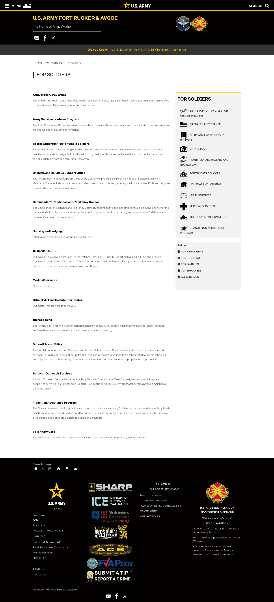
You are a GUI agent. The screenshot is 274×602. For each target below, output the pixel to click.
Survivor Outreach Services (52, 373)
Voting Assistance (150, 516)
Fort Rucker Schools (200, 173)
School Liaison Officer (48, 344)
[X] (42, 469)
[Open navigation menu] (12, 5)
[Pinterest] (58, 469)
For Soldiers (190, 258)
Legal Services (195, 195)
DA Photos (192, 149)
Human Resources (203, 537)
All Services (190, 276)
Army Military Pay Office (50, 95)
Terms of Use (40, 525)
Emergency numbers (150, 495)
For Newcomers (192, 251)
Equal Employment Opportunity (50, 547)
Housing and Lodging (47, 231)
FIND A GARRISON (217, 523)
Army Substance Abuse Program (56, 119)
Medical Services (45, 280)
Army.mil (57, 508)
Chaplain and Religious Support (202, 137)
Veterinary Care (44, 431)
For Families (190, 264)
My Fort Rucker (54, 62)
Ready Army (39, 535)
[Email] (75, 469)
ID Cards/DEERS (45, 251)
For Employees (191, 270)
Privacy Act (39, 557)
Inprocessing (42, 320)
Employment (39, 515)
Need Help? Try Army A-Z (47, 542)
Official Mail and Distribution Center (57, 300)
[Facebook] (36, 469)
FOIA (36, 520)
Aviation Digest (149, 510)
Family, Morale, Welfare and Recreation (204, 161)
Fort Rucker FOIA (43, 552)
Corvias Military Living (153, 500)
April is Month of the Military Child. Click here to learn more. (137, 49)
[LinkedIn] (50, 469)
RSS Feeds (38, 569)
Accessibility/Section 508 (48, 530)
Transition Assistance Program (55, 402)
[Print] (67, 469)
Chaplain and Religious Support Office (59, 173)
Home (39, 62)
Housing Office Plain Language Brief (161, 505)
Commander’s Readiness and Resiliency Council (66, 202)
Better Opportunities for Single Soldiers (61, 143)
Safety (212, 532)
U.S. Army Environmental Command (212, 546)
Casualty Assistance (200, 124)
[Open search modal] (260, 5)
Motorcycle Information (203, 217)
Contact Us (39, 574)
